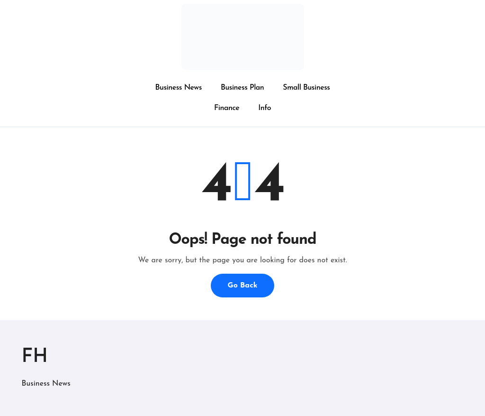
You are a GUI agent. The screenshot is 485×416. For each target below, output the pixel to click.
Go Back (242, 285)
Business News (178, 88)
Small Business (306, 88)
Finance (226, 108)
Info (264, 108)
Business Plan (242, 88)
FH (35, 357)
